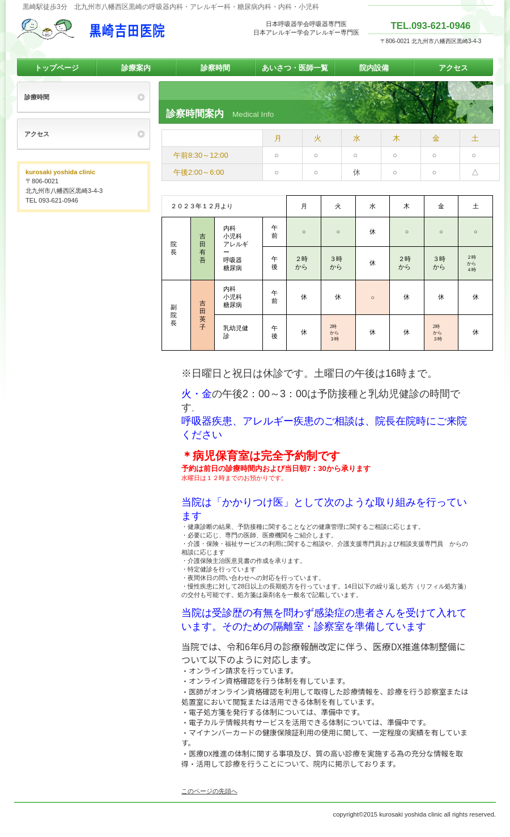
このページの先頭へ (209, 791)
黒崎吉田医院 (130, 28)
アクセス (36, 134)
